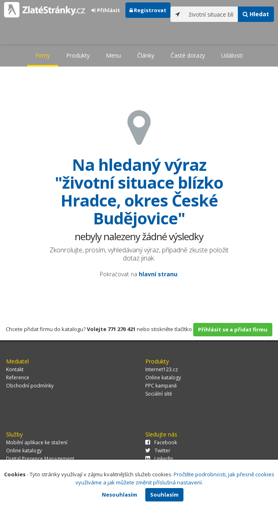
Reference (17, 377)
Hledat (256, 14)
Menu (113, 55)
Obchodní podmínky (30, 385)
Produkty (78, 55)
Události (232, 55)
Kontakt (15, 369)
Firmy (42, 55)
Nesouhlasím (119, 494)
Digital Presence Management (40, 458)
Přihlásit (105, 10)
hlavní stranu (158, 274)
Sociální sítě (158, 393)
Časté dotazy (187, 55)
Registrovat (147, 10)
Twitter (157, 450)
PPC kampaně (161, 385)
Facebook (161, 442)
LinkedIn (159, 458)
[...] (211, 14)
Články (145, 55)
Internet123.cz (161, 369)
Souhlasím (164, 494)
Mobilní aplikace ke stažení (36, 442)
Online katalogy (163, 377)
